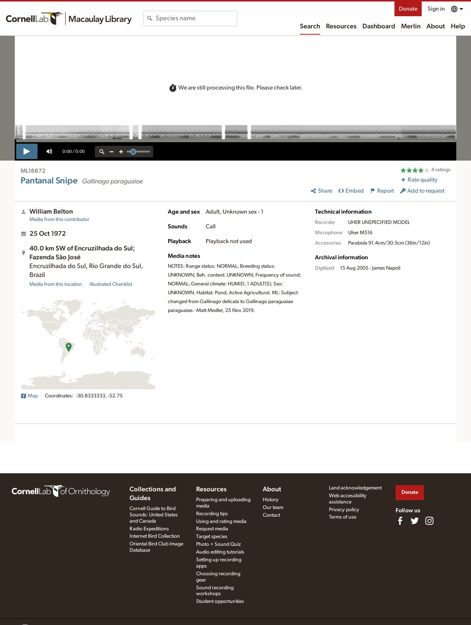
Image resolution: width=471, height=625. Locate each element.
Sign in (436, 9)
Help (458, 26)
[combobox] (196, 18)
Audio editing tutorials (220, 552)
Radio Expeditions (149, 528)
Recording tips (212, 513)
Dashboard (378, 26)
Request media (212, 528)
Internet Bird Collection (155, 536)
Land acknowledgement (355, 488)
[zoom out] (111, 151)
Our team (273, 507)
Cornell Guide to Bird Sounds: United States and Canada (154, 515)
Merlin (411, 26)
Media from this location (55, 284)
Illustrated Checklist (110, 284)
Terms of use (342, 517)
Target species (211, 536)
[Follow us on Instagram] (429, 520)
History (271, 499)
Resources (341, 26)
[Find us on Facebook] (400, 520)
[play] (27, 151)
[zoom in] (121, 151)
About (435, 26)
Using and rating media (221, 521)
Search (310, 26)
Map (29, 395)
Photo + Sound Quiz (218, 544)
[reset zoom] (102, 151)
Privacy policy (344, 509)
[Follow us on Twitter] (414, 520)
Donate (408, 9)
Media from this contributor (59, 219)
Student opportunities (220, 601)
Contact (271, 515)
